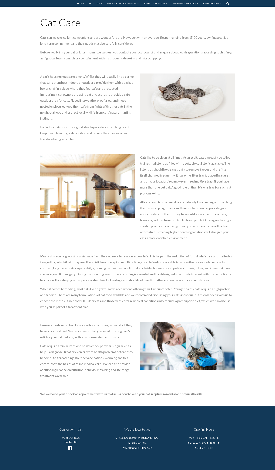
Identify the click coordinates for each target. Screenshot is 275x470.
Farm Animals (211, 3)
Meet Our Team (71, 437)
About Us (94, 3)
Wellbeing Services (184, 3)
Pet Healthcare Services (121, 3)
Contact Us (71, 441)
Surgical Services (154, 3)
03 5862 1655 (139, 442)
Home (80, 3)
